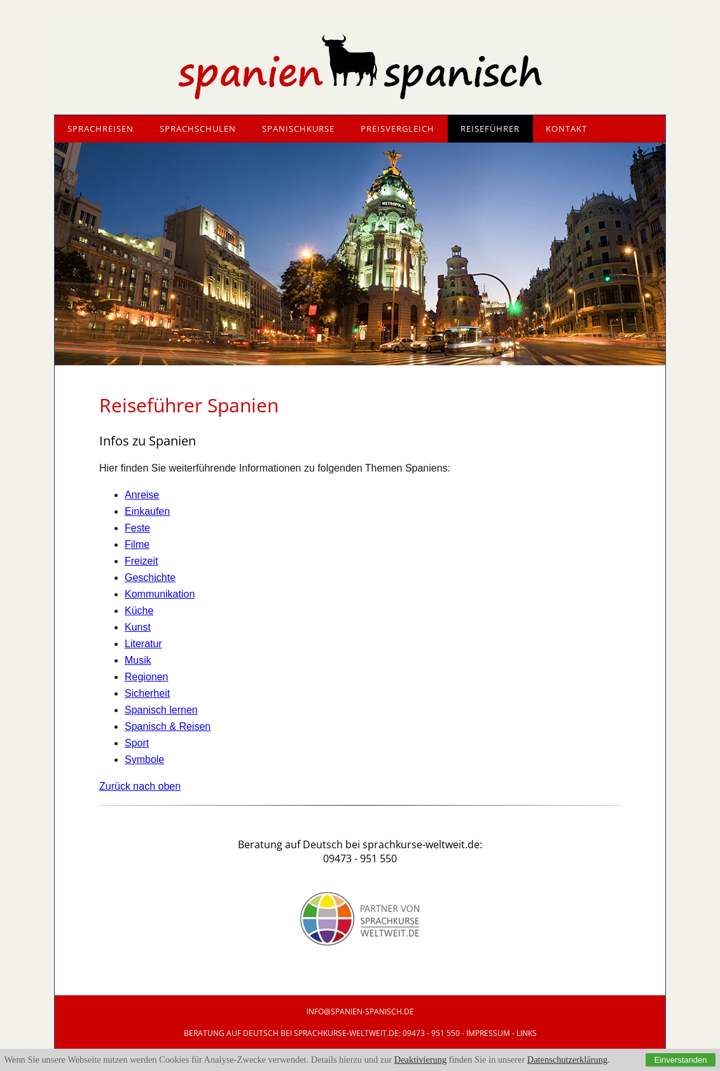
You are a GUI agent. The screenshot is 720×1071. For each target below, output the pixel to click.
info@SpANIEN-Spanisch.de (360, 1011)
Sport (137, 743)
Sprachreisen (100, 128)
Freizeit (141, 561)
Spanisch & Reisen (168, 726)
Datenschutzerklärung (567, 1059)
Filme (137, 544)
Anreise (142, 494)
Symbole (144, 759)
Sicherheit (147, 693)
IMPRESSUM (488, 1033)
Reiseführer (490, 128)
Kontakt (566, 128)
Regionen (147, 676)
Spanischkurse (298, 128)
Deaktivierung (420, 1059)
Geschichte (150, 577)
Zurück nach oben (140, 786)
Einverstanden (680, 1060)
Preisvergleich (397, 128)
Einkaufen (147, 511)
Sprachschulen (198, 128)
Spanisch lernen (161, 709)
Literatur (143, 643)
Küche (139, 610)
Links (526, 1033)
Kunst (138, 627)
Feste (137, 527)
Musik (138, 660)
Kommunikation (160, 594)
